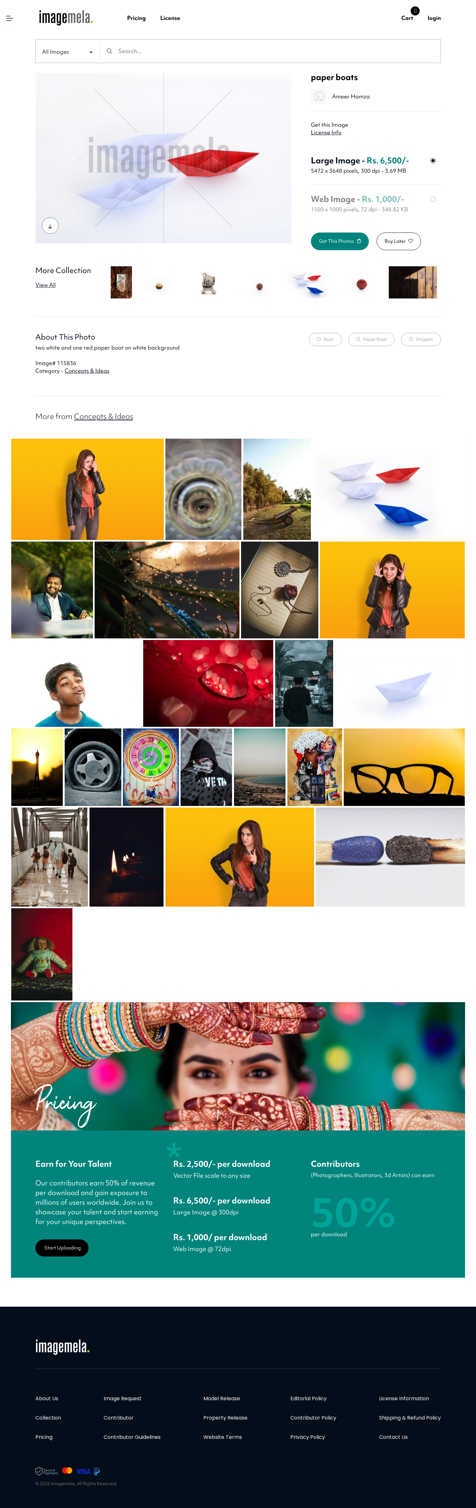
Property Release (225, 1417)
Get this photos (340, 241)
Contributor (119, 1417)
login (434, 18)
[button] (9, 18)
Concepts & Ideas (87, 370)
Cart (407, 18)
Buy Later (399, 241)
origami (421, 339)
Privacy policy (307, 1437)
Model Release (221, 1398)
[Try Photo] (50, 225)
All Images (55, 51)
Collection (48, 1417)
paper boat (371, 339)
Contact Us (393, 1437)
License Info (326, 132)
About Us (46, 1398)
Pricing (136, 18)
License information (404, 1398)
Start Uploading (62, 1248)
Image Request (123, 1398)
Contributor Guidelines (132, 1437)
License (170, 18)
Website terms (222, 1437)
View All (45, 284)
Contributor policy (313, 1417)
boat (325, 339)
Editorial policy (308, 1398)
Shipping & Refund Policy (410, 1417)
